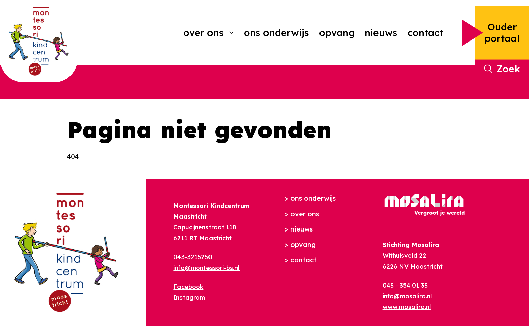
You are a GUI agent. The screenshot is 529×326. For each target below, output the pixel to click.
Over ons (203, 32)
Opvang (337, 32)
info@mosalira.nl (407, 296)
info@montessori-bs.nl (206, 268)
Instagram (189, 297)
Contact (425, 32)
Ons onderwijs (276, 32)
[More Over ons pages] (231, 32)
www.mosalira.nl (407, 307)
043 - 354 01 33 (405, 285)
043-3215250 (192, 257)
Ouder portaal (502, 32)
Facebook (188, 287)
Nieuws (381, 32)
